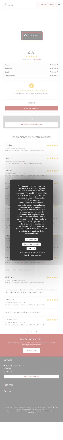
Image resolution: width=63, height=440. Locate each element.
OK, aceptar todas (31, 240)
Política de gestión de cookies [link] (32, 255)
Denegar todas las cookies (31, 244)
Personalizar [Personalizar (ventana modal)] (31, 248)
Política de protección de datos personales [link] (32, 252)
